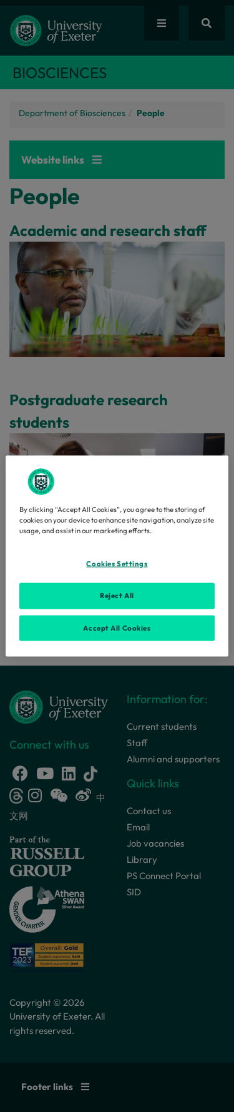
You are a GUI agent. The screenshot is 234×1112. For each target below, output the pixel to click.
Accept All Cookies (116, 627)
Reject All (117, 595)
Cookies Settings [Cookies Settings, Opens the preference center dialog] (116, 563)
